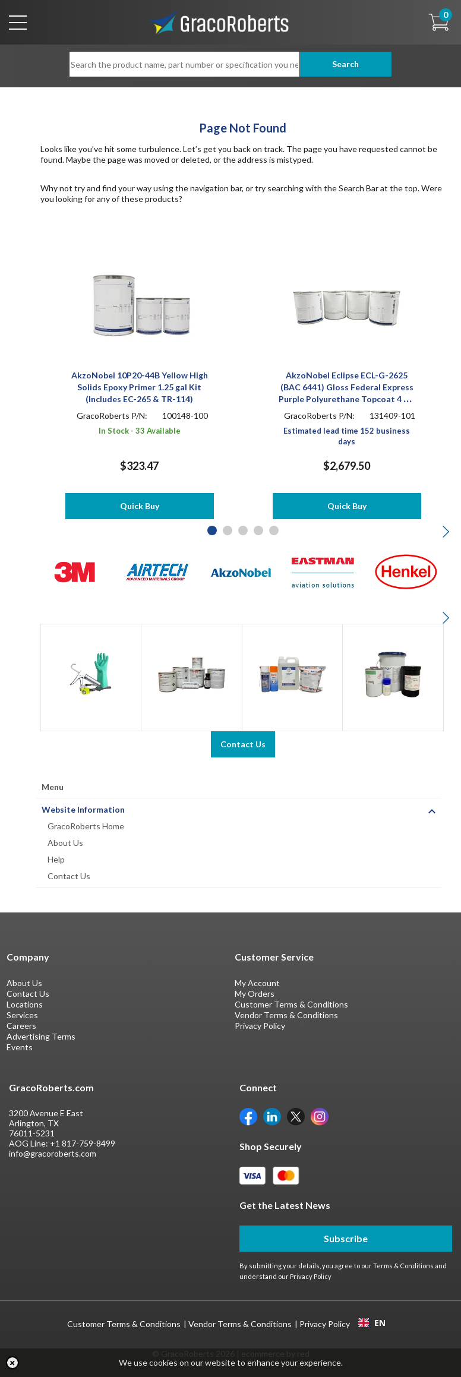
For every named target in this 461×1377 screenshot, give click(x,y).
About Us (65, 843)
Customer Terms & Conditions (291, 1004)
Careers (21, 1026)
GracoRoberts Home (86, 826)
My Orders (254, 993)
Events (20, 1047)
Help (56, 859)
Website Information (83, 809)
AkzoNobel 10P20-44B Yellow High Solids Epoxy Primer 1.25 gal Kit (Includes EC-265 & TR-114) (139, 387)
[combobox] (371, 1323)
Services (22, 1015)
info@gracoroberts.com (52, 1153)
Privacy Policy (260, 1026)
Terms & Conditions (403, 1265)
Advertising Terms (41, 1036)
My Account (257, 983)
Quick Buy (139, 506)
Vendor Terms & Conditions (286, 1015)
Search (345, 64)
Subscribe (346, 1238)
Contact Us (69, 876)
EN (372, 1323)
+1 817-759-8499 (82, 1143)
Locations (25, 1004)
